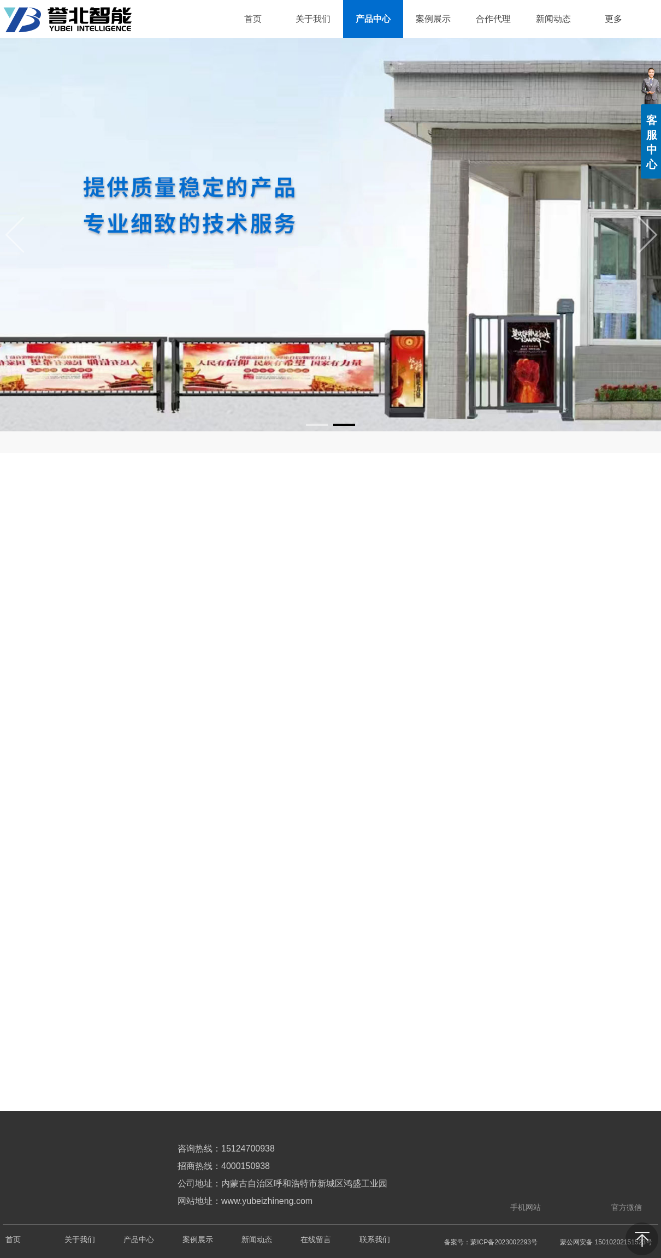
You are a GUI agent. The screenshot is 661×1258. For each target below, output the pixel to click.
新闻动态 (256, 1240)
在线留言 (315, 1240)
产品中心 (138, 1240)
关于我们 (79, 1240)
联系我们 (374, 1240)
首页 (13, 1240)
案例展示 (197, 1240)
